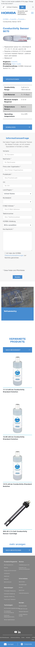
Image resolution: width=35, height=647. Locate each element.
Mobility (6, 567)
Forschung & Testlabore (9, 599)
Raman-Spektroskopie (9, 619)
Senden (17, 277)
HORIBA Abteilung (9, 221)
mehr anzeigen (17, 545)
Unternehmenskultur (24, 593)
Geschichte (21, 590)
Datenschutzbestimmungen (14, 255)
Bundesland (7, 198)
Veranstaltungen (23, 584)
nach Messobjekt (13, 350)
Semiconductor (7, 582)
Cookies (22, 637)
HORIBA (6, 19)
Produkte (21, 19)
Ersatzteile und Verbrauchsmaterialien (24, 568)
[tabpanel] (17, 303)
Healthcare (6, 576)
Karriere (21, 587)
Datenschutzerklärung (15, 637)
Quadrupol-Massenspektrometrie (9, 616)
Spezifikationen (12, 79)
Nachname (7, 159)
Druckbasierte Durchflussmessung (9, 612)
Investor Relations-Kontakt (23, 615)
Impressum (28, 637)
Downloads (10, 127)
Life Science (7, 573)
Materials (6, 579)
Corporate (28, 644)
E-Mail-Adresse (9, 206)
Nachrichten (22, 581)
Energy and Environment (10, 570)
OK (22, 7)
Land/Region (8, 190)
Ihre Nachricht (8, 229)
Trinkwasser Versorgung (9, 590)
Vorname (6, 151)
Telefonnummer (8, 214)
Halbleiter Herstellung (9, 596)
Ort (4, 182)
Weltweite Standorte (23, 611)
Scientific (13, 19)
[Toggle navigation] (32, 13)
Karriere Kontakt (23, 606)
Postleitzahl (7, 174)
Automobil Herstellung (9, 593)
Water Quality (16, 64)
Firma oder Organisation (12, 167)
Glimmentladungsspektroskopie (12, 608)
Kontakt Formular (23, 608)
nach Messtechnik (13, 550)
